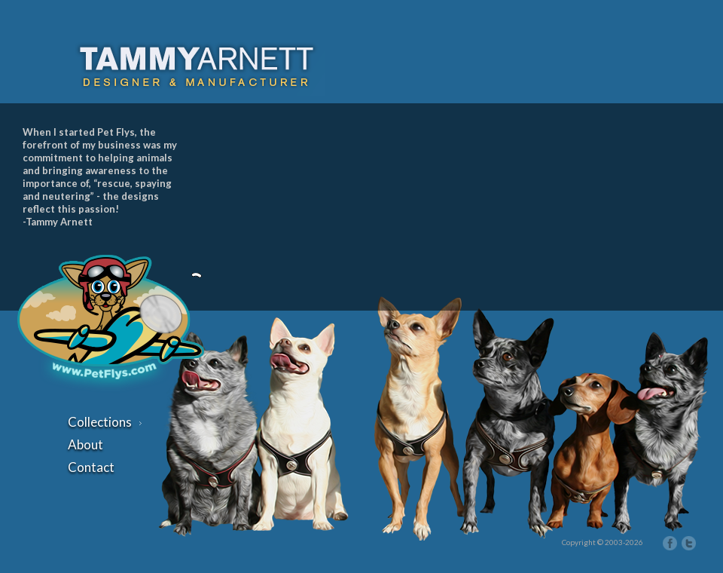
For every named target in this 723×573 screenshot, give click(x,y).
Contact (91, 467)
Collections (105, 422)
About (85, 444)
